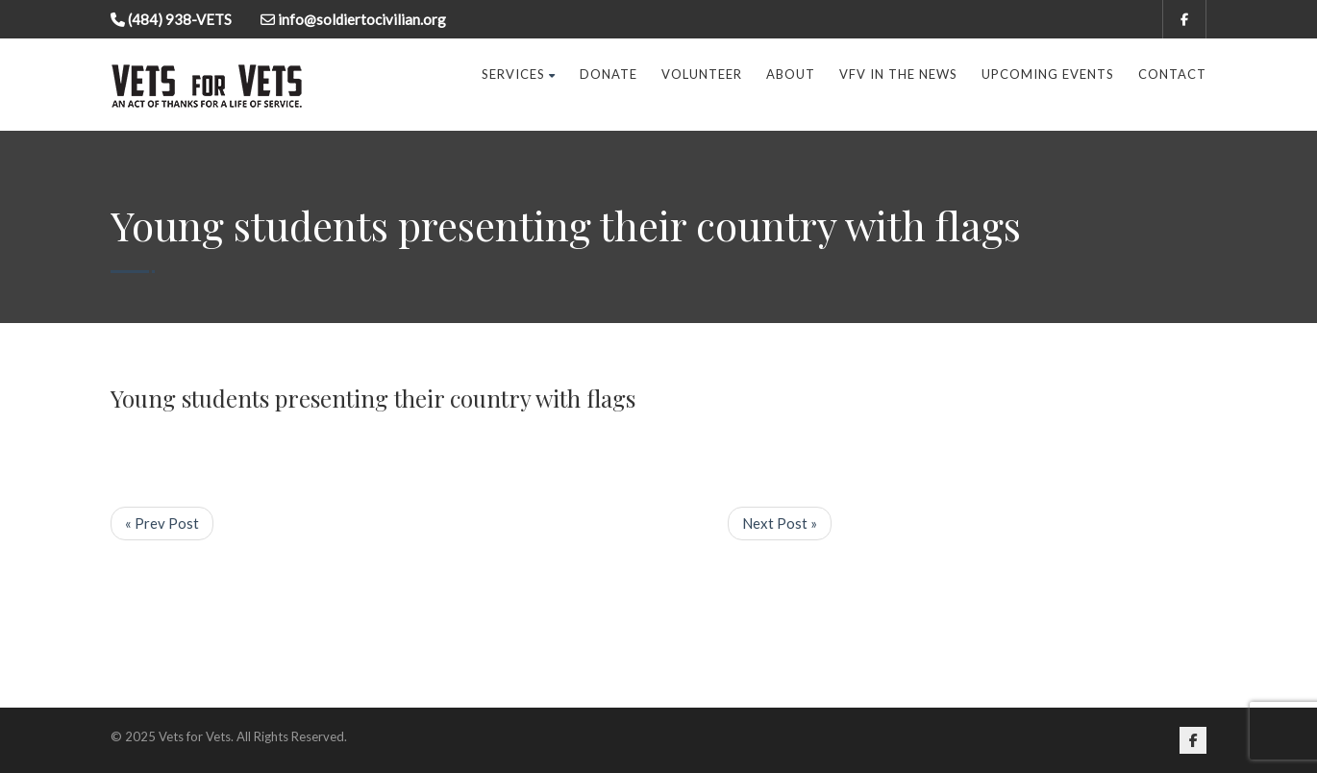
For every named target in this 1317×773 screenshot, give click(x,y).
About (790, 74)
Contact (1172, 74)
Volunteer (701, 74)
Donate (608, 74)
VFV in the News (898, 74)
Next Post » (779, 523)
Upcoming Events (1048, 74)
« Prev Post (162, 523)
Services (519, 74)
